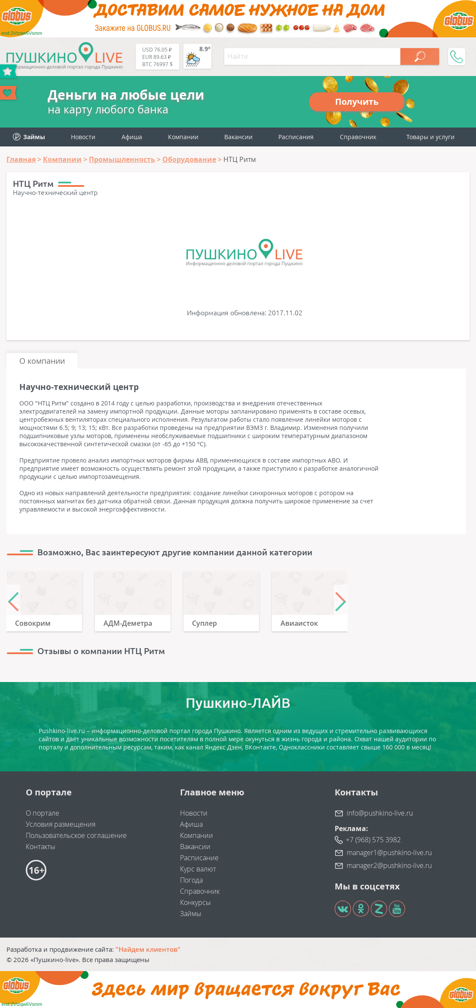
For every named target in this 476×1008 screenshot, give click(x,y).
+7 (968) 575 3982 (373, 839)
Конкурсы (195, 902)
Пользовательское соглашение (76, 835)
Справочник (358, 137)
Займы (190, 913)
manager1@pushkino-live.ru (389, 852)
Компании (183, 137)
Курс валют (198, 869)
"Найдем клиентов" (148, 949)
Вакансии (238, 137)
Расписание (199, 857)
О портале (42, 813)
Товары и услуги (430, 137)
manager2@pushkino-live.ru (389, 865)
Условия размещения (60, 824)
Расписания (296, 137)
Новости (83, 137)
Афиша (132, 137)
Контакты (40, 846)
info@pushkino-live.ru (380, 813)
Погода (191, 880)
